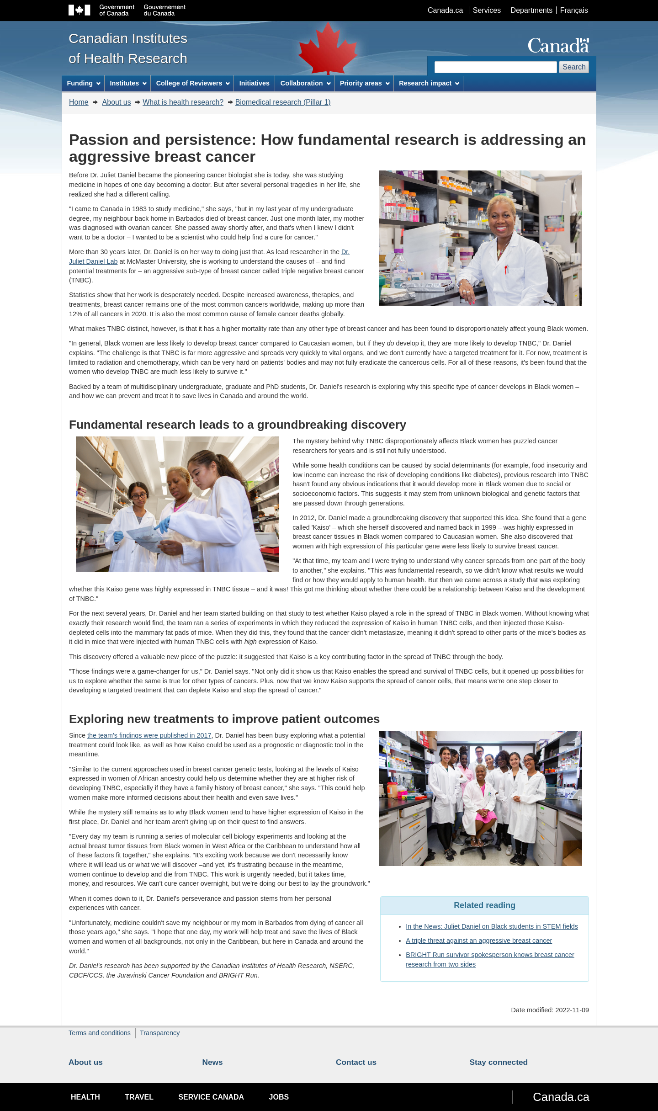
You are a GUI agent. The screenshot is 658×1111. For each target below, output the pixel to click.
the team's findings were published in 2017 (149, 735)
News (212, 1062)
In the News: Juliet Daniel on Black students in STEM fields (492, 926)
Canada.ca (445, 10)
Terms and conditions (100, 1033)
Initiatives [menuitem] (254, 83)
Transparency (160, 1033)
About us (116, 102)
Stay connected (499, 1062)
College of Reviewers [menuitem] (193, 83)
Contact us (356, 1062)
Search (574, 67)
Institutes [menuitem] (128, 83)
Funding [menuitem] (84, 83)
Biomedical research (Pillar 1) (283, 102)
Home (79, 102)
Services (487, 10)
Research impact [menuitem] (429, 83)
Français (574, 10)
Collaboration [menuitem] (306, 83)
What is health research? (183, 102)
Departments (532, 10)
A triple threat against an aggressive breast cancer (479, 940)
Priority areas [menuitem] (365, 83)
